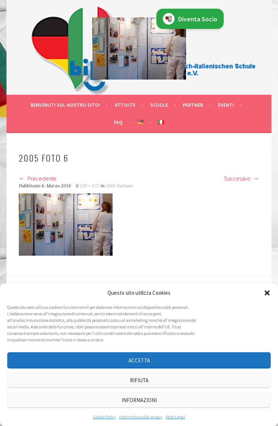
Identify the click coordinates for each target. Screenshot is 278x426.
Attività (125, 105)
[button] (267, 293)
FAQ (118, 122)
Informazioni (139, 400)
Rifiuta (139, 380)
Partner (193, 105)
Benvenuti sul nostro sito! (65, 105)
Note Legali (175, 416)
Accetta (139, 360)
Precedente (37, 178)
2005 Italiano (119, 185)
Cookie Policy (104, 416)
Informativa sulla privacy (140, 416)
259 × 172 (90, 185)
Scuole (159, 105)
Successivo (241, 178)
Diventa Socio (190, 19)
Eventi (226, 105)
